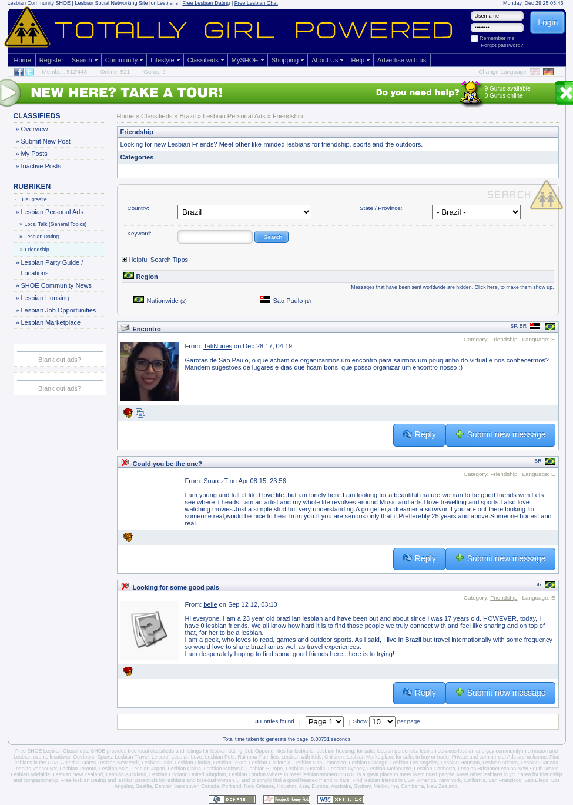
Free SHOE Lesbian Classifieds (51, 751)
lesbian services (438, 751)
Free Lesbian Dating (206, 3)
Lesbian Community (31, 3)
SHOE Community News (56, 285)
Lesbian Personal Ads (52, 212)
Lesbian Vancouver (34, 768)
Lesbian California (269, 763)
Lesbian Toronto (77, 768)
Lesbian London (247, 774)
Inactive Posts (41, 166)
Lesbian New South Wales (528, 768)
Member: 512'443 (65, 71)
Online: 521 (115, 71)
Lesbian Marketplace (51, 322)
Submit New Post (46, 141)
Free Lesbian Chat (256, 3)
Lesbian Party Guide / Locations (52, 267)
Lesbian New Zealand (78, 774)
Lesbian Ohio (157, 763)
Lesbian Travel (132, 757)
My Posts (34, 153)
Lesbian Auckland (126, 774)
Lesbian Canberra (434, 768)
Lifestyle (162, 60)
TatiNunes (217, 346)
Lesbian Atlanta (500, 763)
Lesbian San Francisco (319, 763)
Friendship (35, 249)
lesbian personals (397, 751)
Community (121, 60)
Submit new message (500, 435)
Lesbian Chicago (368, 763)
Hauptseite (30, 199)
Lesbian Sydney (346, 768)
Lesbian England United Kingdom (187, 774)
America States (78, 763)
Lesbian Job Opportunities (58, 310)
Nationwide (160, 300)
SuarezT (215, 480)
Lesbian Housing (45, 297)
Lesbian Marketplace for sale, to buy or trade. (399, 757)
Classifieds (203, 60)
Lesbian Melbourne (389, 768)
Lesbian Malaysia (224, 768)
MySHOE (245, 60)
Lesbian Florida (192, 763)
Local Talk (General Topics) (54, 224)
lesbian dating (226, 751)
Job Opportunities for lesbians (279, 751)
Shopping (285, 60)
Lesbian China (184, 768)
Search (82, 60)
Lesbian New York (118, 763)
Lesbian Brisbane (478, 768)
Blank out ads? (59, 359)
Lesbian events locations (42, 757)
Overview (34, 129)
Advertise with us (401, 60)
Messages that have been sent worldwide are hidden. (452, 287)
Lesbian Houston (460, 763)
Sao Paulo (285, 300)
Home (22, 60)
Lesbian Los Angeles (414, 763)
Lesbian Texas (229, 763)
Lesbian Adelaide (30, 774)
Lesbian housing (335, 751)
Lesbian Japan (148, 768)
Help (357, 60)
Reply (419, 435)
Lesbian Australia (305, 768)
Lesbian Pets (220, 757)
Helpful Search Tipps (155, 259)
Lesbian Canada (539, 763)
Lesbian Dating (40, 236)
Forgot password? (502, 45)
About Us (324, 60)
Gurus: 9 (154, 71)
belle (210, 604)
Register (51, 60)
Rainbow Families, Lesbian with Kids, (280, 757)
